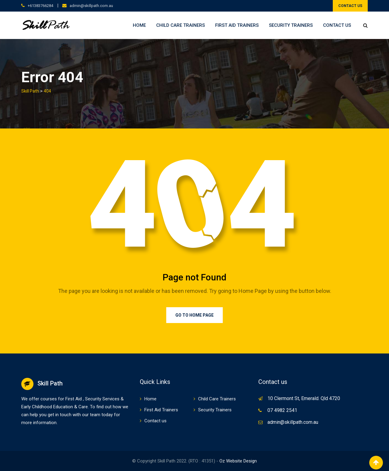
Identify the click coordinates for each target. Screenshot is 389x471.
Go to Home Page (194, 315)
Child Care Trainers (180, 25)
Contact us (337, 25)
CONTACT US (350, 6)
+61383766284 (40, 5)
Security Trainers (291, 25)
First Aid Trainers (237, 25)
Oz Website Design (238, 461)
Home (139, 25)
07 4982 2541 (282, 410)
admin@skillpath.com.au (91, 5)
